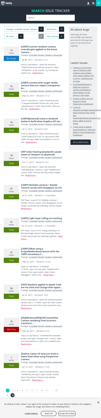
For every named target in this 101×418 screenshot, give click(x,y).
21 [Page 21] (56, 390)
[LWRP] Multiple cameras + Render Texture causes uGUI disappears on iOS (41, 186)
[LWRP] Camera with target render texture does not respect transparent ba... (40, 85)
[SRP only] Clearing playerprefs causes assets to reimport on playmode (41, 153)
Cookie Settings (31, 413)
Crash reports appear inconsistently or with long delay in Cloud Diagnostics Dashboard (84, 131)
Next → (13, 395)
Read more (37, 73)
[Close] (98, 402)
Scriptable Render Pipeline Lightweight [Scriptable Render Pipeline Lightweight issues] (45, 55)
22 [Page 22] (8, 395)
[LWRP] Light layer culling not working (41, 218)
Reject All (48, 413)
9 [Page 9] (46, 390)
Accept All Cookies (67, 413)
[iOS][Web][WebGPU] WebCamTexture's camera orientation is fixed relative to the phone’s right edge (82, 89)
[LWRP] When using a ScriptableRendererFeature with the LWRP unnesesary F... (40, 251)
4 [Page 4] (22, 390)
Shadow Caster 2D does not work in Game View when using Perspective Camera (39, 356)
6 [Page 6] (32, 390)
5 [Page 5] (27, 390)
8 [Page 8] (41, 390)
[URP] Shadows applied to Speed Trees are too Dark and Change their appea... (41, 286)
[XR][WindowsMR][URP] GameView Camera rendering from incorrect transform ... (39, 320)
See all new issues (80, 142)
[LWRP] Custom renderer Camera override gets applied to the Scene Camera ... (39, 49)
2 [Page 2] (12, 390)
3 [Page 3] (17, 390)
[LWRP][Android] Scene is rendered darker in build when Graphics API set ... (41, 120)
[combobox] (50, 18)
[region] (50, 408)
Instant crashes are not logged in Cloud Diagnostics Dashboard (83, 101)
